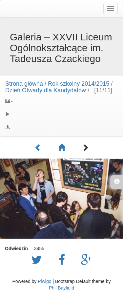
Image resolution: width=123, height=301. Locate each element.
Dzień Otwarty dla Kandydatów (45, 90)
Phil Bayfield (61, 287)
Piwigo (44, 281)
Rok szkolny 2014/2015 (78, 83)
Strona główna (24, 83)
